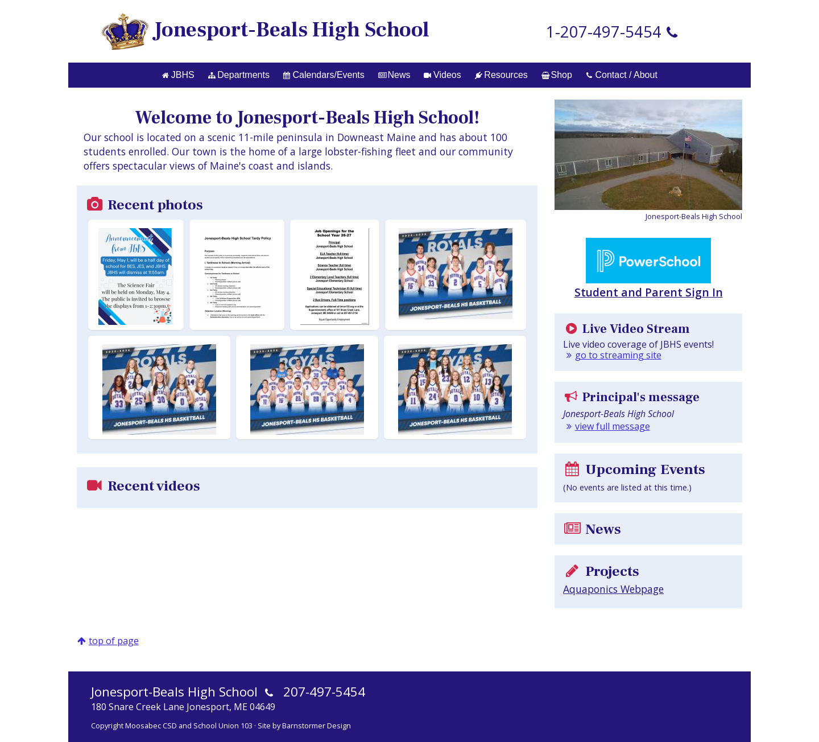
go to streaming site (618, 355)
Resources (501, 75)
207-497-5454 (324, 691)
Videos (442, 75)
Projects (601, 571)
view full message (612, 426)
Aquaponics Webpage (613, 589)
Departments (239, 75)
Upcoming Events (634, 469)
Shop (556, 75)
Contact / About (621, 75)
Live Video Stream (626, 329)
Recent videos (142, 486)
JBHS (178, 75)
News (394, 75)
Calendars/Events (324, 75)
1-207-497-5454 (603, 31)
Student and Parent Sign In (648, 269)
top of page (114, 640)
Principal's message (631, 397)
